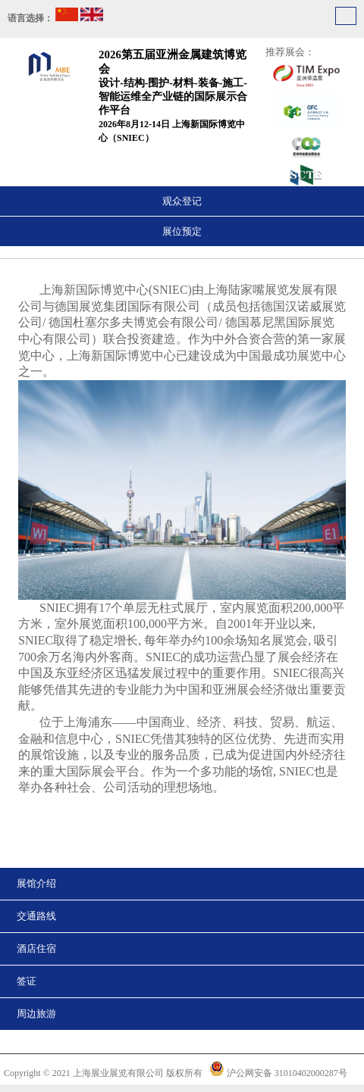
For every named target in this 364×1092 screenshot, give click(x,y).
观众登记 (182, 201)
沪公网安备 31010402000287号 (287, 1073)
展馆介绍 (36, 883)
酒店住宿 (36, 948)
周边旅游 (36, 1013)
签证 (26, 981)
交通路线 (36, 916)
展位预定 (182, 231)
